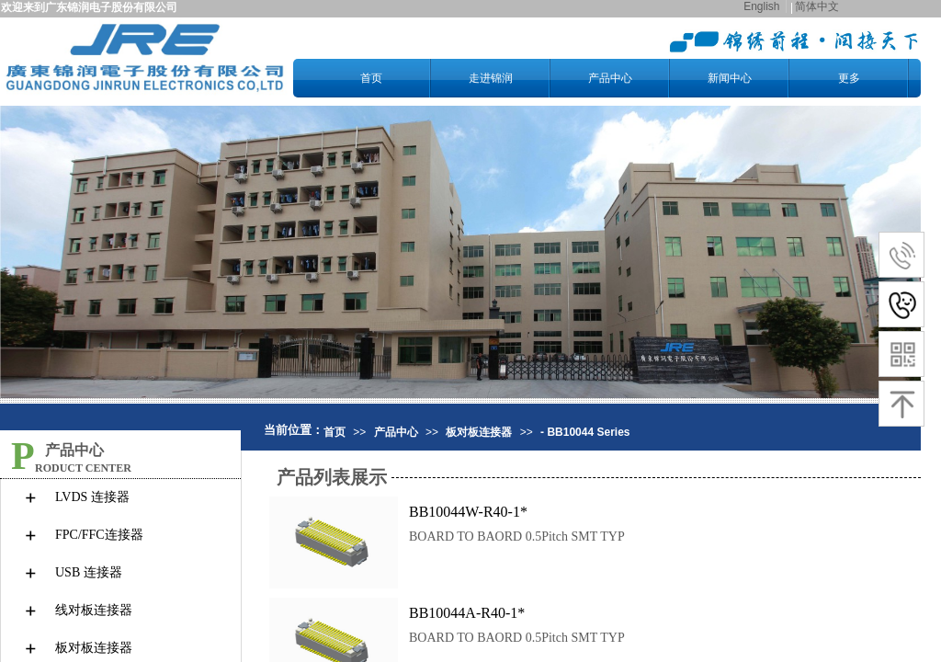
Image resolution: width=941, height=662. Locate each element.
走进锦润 (491, 78)
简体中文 (817, 6)
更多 (849, 78)
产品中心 (610, 78)
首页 (371, 78)
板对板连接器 (479, 432)
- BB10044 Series (584, 432)
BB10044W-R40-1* (468, 511)
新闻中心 (730, 78)
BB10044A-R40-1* (467, 613)
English (761, 6)
